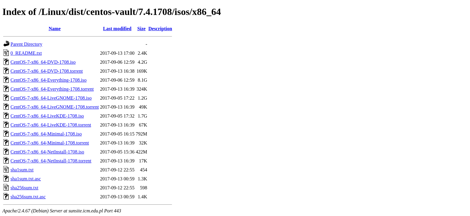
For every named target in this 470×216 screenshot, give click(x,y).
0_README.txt (26, 53)
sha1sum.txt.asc (25, 178)
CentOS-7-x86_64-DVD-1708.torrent (46, 71)
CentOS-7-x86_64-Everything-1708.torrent (52, 89)
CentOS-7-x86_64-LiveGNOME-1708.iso (51, 98)
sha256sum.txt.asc (28, 196)
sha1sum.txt (22, 169)
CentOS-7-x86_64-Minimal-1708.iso (46, 133)
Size (141, 28)
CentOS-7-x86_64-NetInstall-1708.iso (47, 151)
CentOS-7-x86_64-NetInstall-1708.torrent (50, 160)
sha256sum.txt (24, 187)
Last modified (117, 28)
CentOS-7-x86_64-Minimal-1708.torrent (49, 142)
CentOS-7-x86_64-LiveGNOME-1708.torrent (54, 106)
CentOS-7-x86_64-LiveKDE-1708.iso (47, 115)
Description (160, 28)
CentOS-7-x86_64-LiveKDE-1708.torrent (50, 124)
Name (55, 28)
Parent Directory (26, 44)
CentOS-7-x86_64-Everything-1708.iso (48, 80)
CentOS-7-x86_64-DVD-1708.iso (43, 62)
